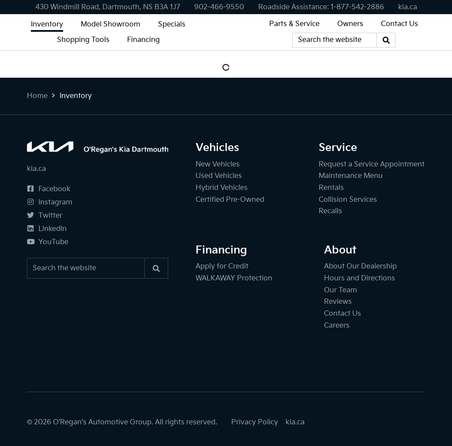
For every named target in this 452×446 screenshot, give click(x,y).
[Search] (386, 40)
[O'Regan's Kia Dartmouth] (226, 32)
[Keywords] (334, 40)
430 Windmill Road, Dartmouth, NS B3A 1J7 (107, 7)
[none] (219, 7)
